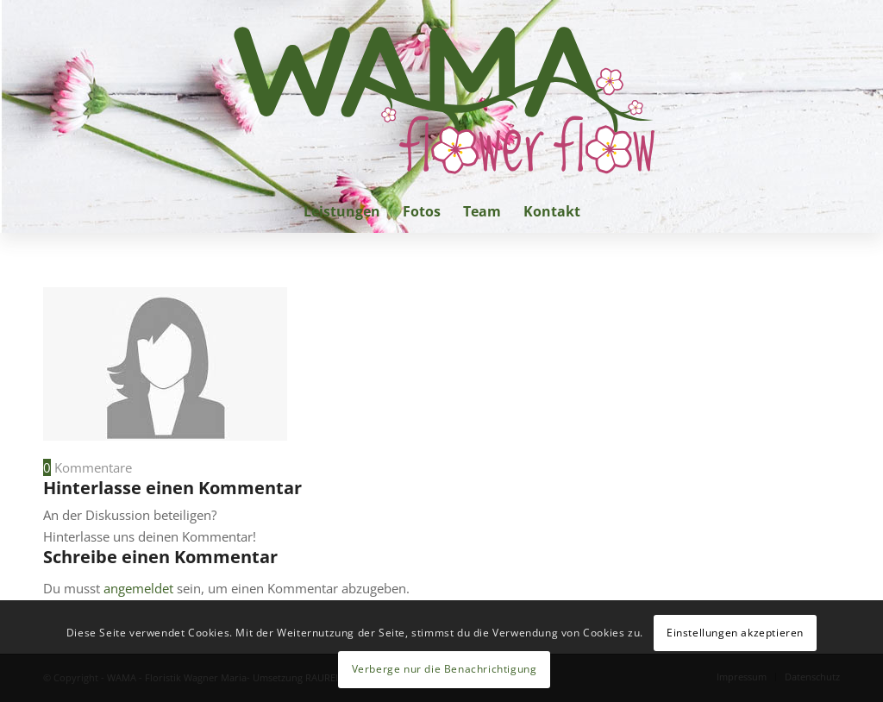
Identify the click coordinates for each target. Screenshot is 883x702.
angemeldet (138, 588)
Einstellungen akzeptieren (735, 632)
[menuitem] (341, 211)
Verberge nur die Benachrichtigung (444, 668)
